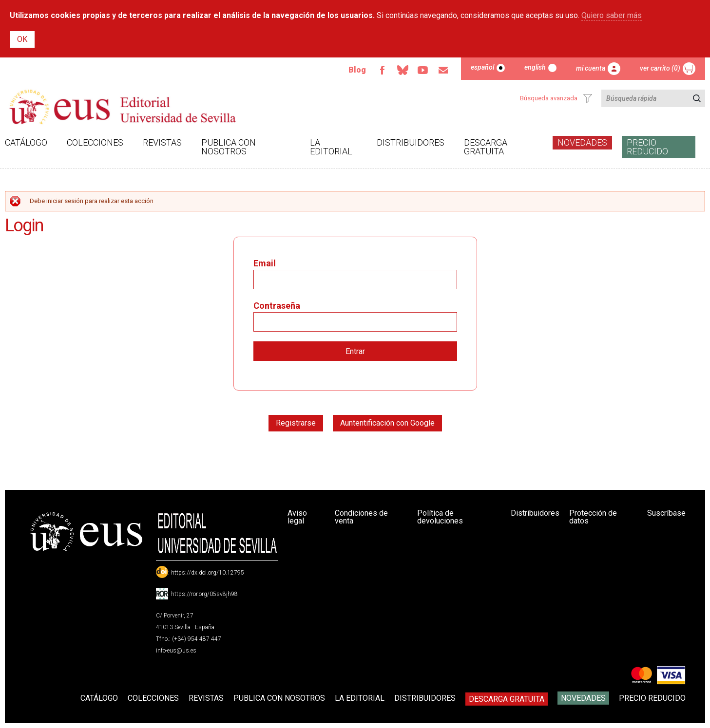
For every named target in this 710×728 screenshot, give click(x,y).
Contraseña (276, 305)
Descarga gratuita (485, 146)
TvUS (423, 70)
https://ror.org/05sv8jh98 (204, 594)
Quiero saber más (611, 15)
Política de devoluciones (440, 516)
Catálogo (26, 142)
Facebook (382, 70)
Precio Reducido (647, 146)
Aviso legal (297, 516)
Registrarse (296, 423)
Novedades (582, 142)
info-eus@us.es (176, 650)
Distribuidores (410, 142)
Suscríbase (666, 513)
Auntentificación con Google (387, 423)
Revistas (162, 142)
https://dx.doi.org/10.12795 (207, 572)
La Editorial (331, 146)
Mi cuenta (590, 68)
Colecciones (95, 142)
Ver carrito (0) (660, 68)
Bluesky (402, 70)
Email (443, 70)
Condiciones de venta (361, 516)
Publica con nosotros (228, 146)
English (535, 67)
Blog (357, 70)
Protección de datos (593, 516)
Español (482, 67)
